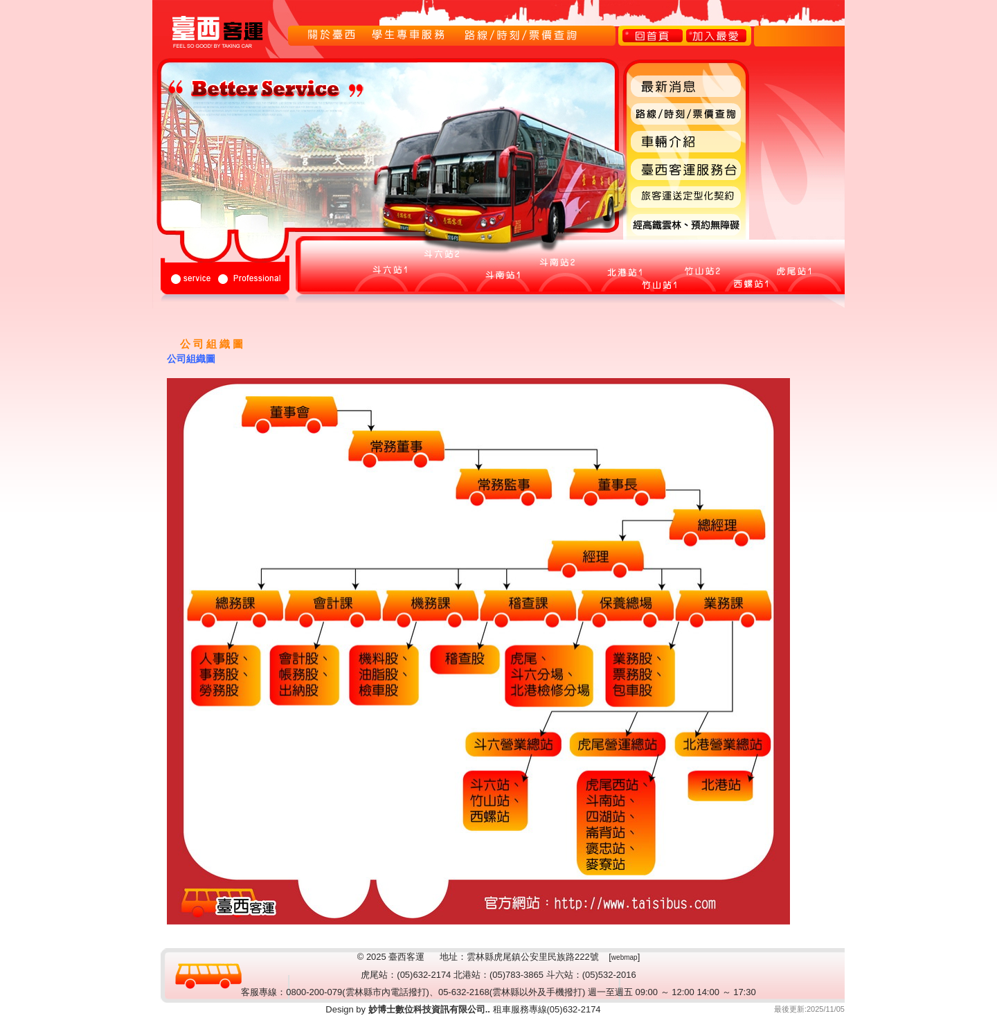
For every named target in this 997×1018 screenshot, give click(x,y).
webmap (624, 957)
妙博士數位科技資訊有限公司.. (428, 1009)
